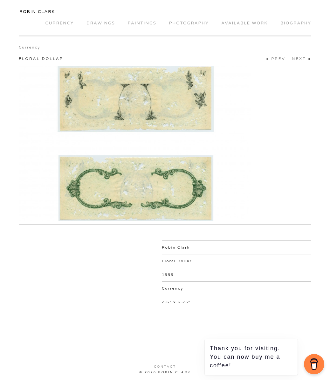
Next (299, 58)
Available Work (244, 23)
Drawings (100, 23)
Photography (189, 23)
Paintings (142, 23)
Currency (59, 23)
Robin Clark (37, 11)
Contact (165, 367)
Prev (278, 58)
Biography (295, 23)
